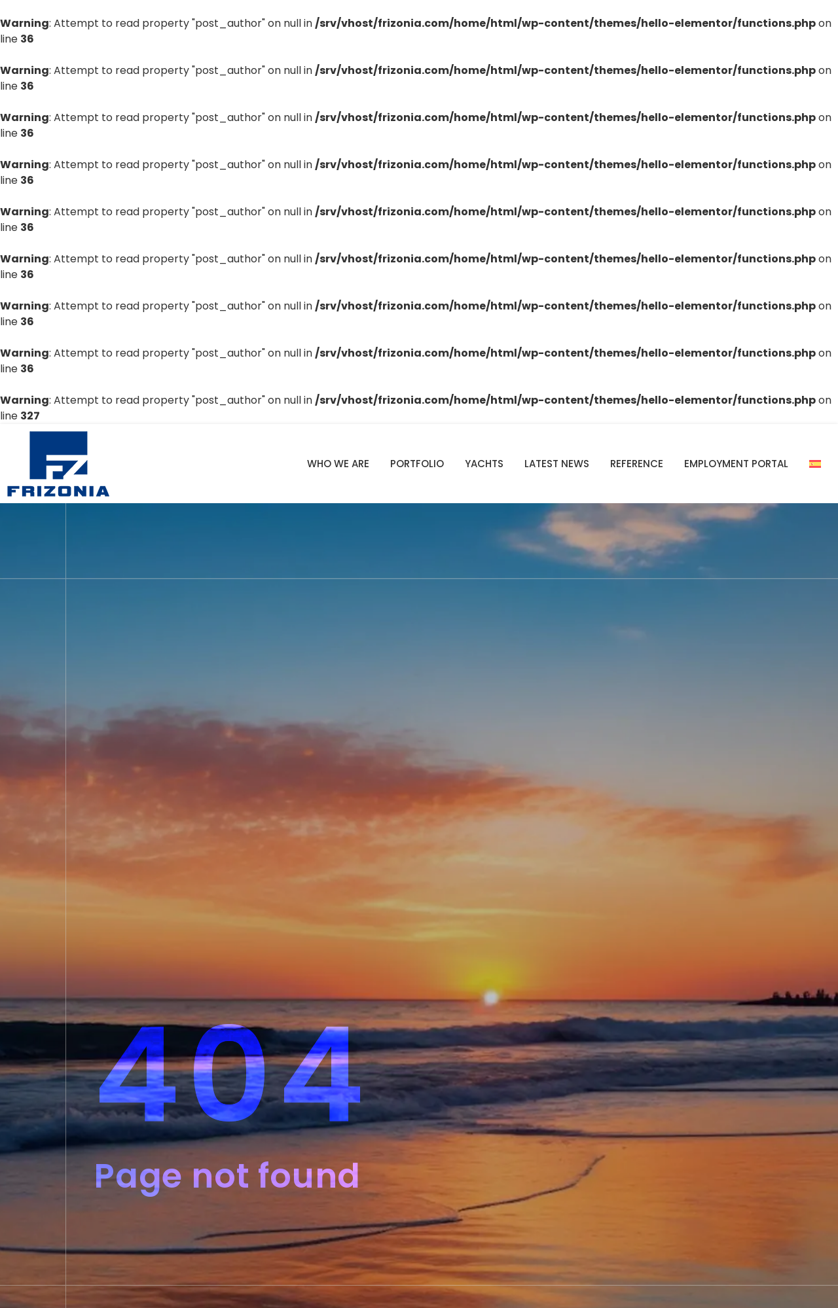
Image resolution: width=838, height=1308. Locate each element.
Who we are (338, 463)
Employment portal (736, 463)
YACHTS (484, 463)
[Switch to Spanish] (815, 464)
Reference (636, 463)
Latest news (556, 463)
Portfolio (417, 463)
